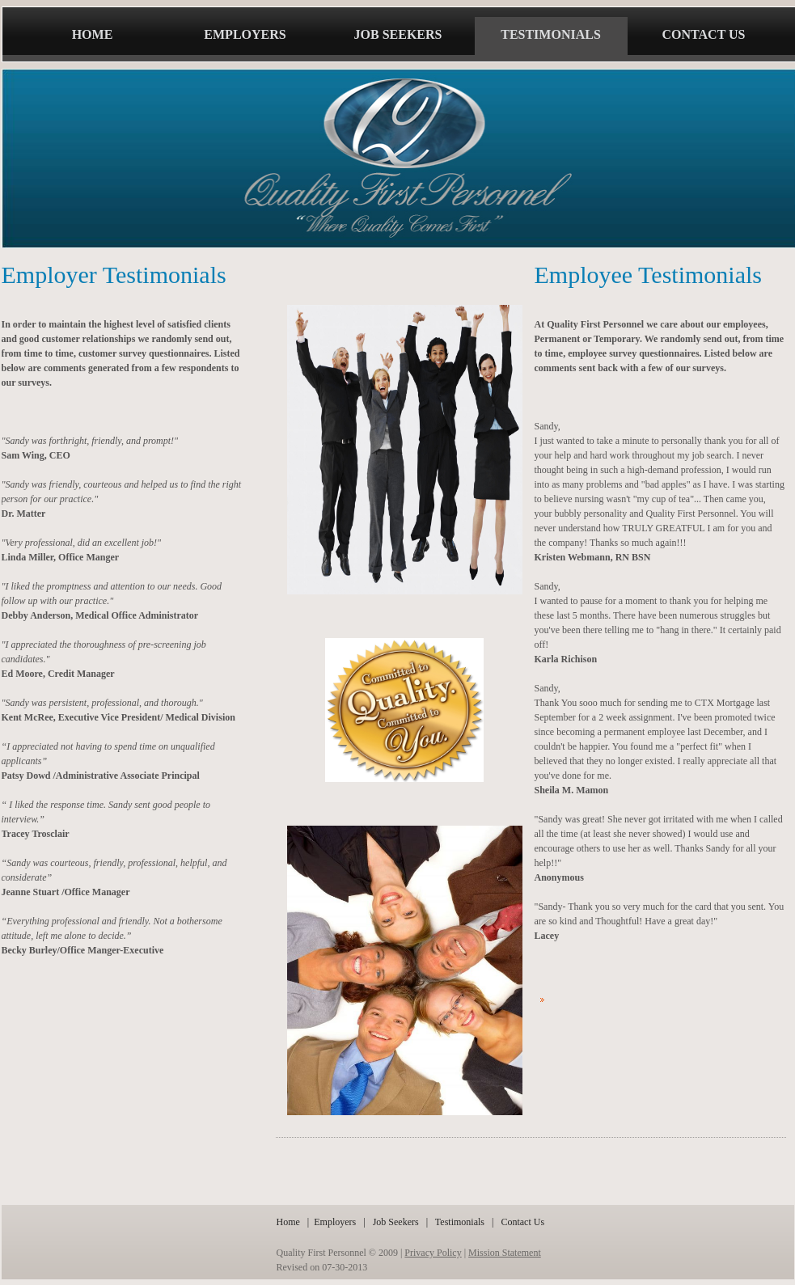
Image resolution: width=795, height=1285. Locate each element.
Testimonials (459, 1222)
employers (244, 34)
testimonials (551, 34)
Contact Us (522, 1222)
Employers (335, 1222)
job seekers (398, 34)
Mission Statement (504, 1252)
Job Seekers (397, 1222)
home (92, 34)
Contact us (704, 34)
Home (288, 1222)
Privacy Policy (432, 1252)
